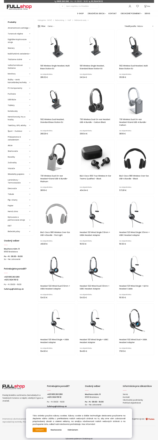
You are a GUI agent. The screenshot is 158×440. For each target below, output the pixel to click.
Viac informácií (88, 424)
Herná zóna (13, 211)
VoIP (69, 20)
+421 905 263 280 (12, 277)
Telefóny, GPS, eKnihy (17, 125)
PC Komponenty (15, 88)
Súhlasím (40, 430)
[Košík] (147, 6)
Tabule (11, 194)
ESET (10, 226)
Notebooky (13, 111)
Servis (125, 394)
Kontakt (126, 397)
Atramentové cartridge (18, 28)
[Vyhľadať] (62, 6)
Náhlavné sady (80, 20)
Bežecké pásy (14, 231)
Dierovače (12, 188)
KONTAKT (113, 13)
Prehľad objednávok (132, 403)
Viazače (11, 168)
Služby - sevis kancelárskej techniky (17, 81)
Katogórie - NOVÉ (45, 20)
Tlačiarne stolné (15, 59)
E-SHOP (80, 13)
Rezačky (11, 157)
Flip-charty (12, 200)
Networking (59, 20)
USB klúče (12, 99)
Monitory (12, 74)
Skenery (11, 48)
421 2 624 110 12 (11, 280)
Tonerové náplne (15, 33)
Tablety (11, 105)
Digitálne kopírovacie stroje (17, 40)
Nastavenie (56, 430)
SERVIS (147, 13)
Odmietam (73, 430)
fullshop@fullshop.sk (14, 289)
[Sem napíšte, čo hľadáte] (82, 6)
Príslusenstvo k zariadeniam (14, 138)
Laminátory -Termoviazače (14, 181)
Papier (10, 205)
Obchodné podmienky (133, 400)
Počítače (12, 94)
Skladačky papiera (16, 174)
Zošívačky (12, 162)
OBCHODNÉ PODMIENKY (131, 13)
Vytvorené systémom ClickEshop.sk (79, 439)
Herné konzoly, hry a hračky (16, 118)
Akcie (10, 145)
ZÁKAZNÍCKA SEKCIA (96, 13)
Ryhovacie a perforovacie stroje (16, 218)
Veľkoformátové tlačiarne (15, 66)
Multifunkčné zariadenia (18, 54)
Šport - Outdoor (15, 131)
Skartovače (13, 151)
